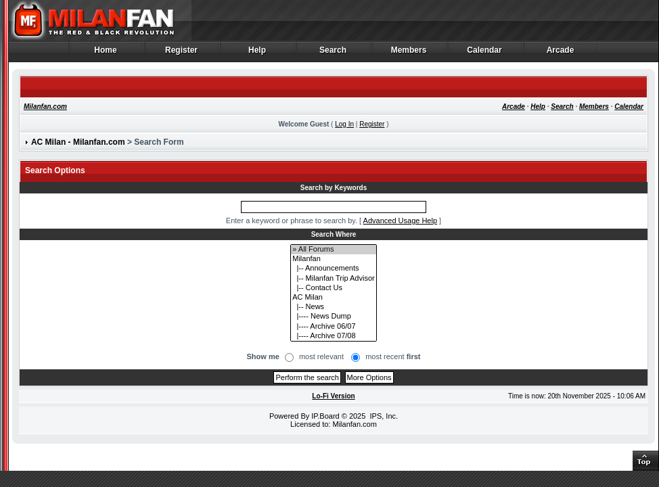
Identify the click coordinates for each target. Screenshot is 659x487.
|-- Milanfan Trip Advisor (333, 278)
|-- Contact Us (333, 288)
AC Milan (333, 297)
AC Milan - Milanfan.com (78, 142)
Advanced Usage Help (400, 220)
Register (181, 53)
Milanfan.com (45, 106)
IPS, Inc (382, 416)
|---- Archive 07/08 (333, 336)
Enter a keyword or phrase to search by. (291, 220)
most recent (392, 356)
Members (409, 53)
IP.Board (325, 416)
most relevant (321, 356)
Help (257, 53)
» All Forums (333, 249)
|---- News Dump (333, 316)
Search (333, 53)
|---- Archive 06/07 (333, 326)
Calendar (484, 53)
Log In (344, 124)
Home (105, 53)
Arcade (560, 53)
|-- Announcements (333, 268)
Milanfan (333, 259)
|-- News (333, 307)
